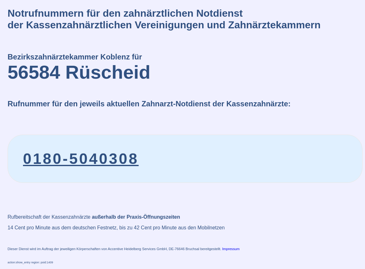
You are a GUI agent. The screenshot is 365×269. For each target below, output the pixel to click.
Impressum (231, 249)
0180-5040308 (81, 158)
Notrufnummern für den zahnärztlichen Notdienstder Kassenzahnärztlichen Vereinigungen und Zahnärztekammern (164, 19)
